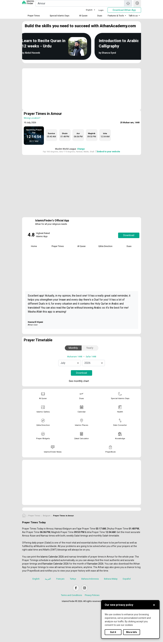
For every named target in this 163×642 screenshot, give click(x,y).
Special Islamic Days (59, 15)
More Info (131, 632)
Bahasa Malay (110, 579)
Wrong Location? (32, 118)
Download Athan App (124, 10)
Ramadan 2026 (95, 563)
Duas (99, 15)
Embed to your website (108, 151)
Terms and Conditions (71, 595)
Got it (113, 632)
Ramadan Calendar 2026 (55, 563)
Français (60, 579)
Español (127, 579)
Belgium (46, 516)
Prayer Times (34, 15)
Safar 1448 (91, 356)
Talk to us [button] (133, 15)
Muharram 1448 (74, 356)
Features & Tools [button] (116, 15)
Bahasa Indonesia (90, 579)
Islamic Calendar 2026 (52, 556)
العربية (48, 579)
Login (101, 10)
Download (128, 235)
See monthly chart (81, 381)
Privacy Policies (92, 595)
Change (81, 149)
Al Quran (83, 15)
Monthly (73, 347)
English (87, 10)
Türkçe (73, 579)
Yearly (89, 347)
